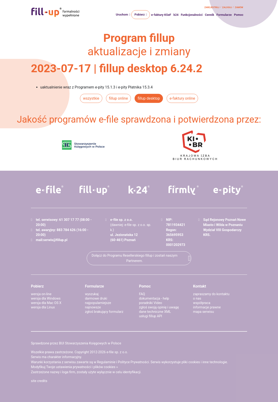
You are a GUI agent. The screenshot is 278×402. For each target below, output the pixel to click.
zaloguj (227, 7)
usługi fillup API (150, 316)
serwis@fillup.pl (55, 240)
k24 (176, 14)
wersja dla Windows (45, 299)
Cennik (209, 14)
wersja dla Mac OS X (46, 303)
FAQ (142, 294)
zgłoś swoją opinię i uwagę (159, 307)
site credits (39, 381)
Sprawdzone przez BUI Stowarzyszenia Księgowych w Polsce (76, 343)
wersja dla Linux (43, 307)
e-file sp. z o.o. (117, 352)
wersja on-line (41, 294)
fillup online (118, 98)
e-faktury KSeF (161, 14)
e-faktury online (182, 98)
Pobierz (139, 14)
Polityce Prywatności (133, 362)
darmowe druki (96, 299)
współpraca (201, 303)
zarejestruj (211, 7)
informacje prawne (207, 307)
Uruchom (122, 14)
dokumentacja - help (154, 299)
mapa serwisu (203, 312)
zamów (239, 7)
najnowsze (93, 307)
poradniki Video (150, 303)
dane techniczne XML (155, 312)
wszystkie (91, 98)
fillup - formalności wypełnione (55, 12)
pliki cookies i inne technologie (204, 362)
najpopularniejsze (98, 303)
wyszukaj (92, 294)
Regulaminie (106, 362)
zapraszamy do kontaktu (211, 294)
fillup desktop (149, 98)
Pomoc (238, 14)
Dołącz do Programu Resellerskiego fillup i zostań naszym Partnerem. (134, 258)
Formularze (224, 14)
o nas (197, 299)
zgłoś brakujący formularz (104, 312)
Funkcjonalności (192, 14)
